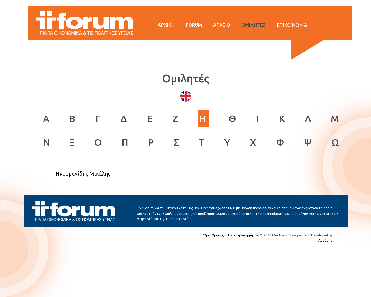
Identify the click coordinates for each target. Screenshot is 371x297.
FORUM (194, 24)
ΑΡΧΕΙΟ (221, 24)
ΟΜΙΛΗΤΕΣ (253, 24)
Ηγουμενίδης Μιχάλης (82, 173)
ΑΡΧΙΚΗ (166, 24)
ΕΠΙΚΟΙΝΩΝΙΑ (292, 24)
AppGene (325, 240)
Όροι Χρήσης (213, 235)
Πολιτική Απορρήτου (243, 235)
